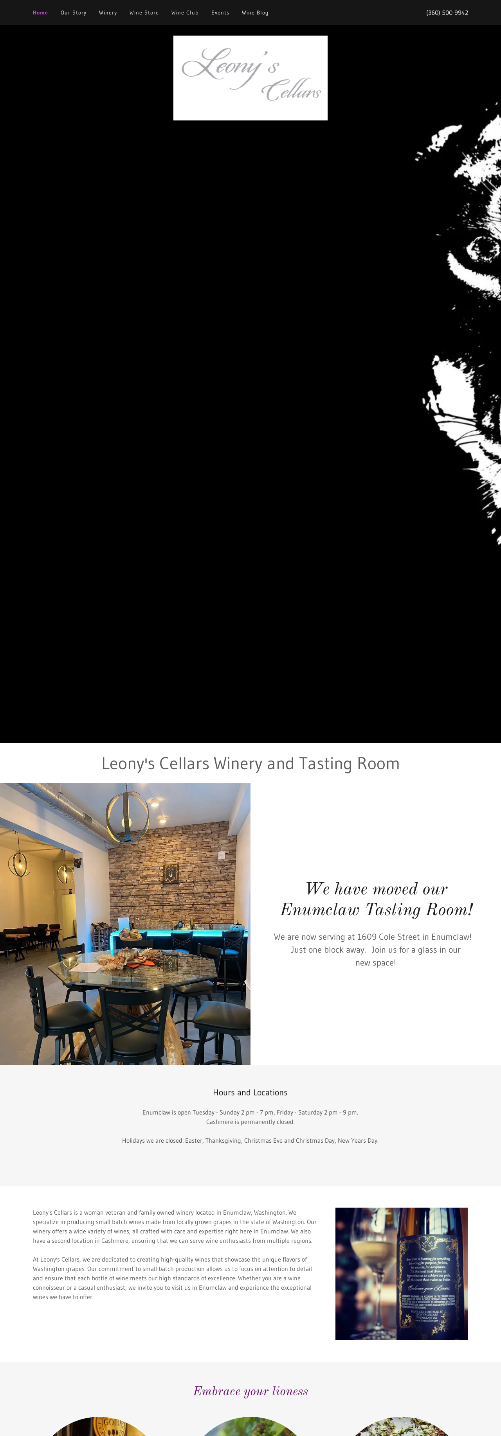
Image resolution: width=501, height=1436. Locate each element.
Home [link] (40, 12)
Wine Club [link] (185, 12)
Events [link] (220, 12)
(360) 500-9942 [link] (447, 12)
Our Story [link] (74, 12)
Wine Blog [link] (255, 12)
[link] (250, 77)
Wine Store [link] (144, 12)
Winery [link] (108, 12)
